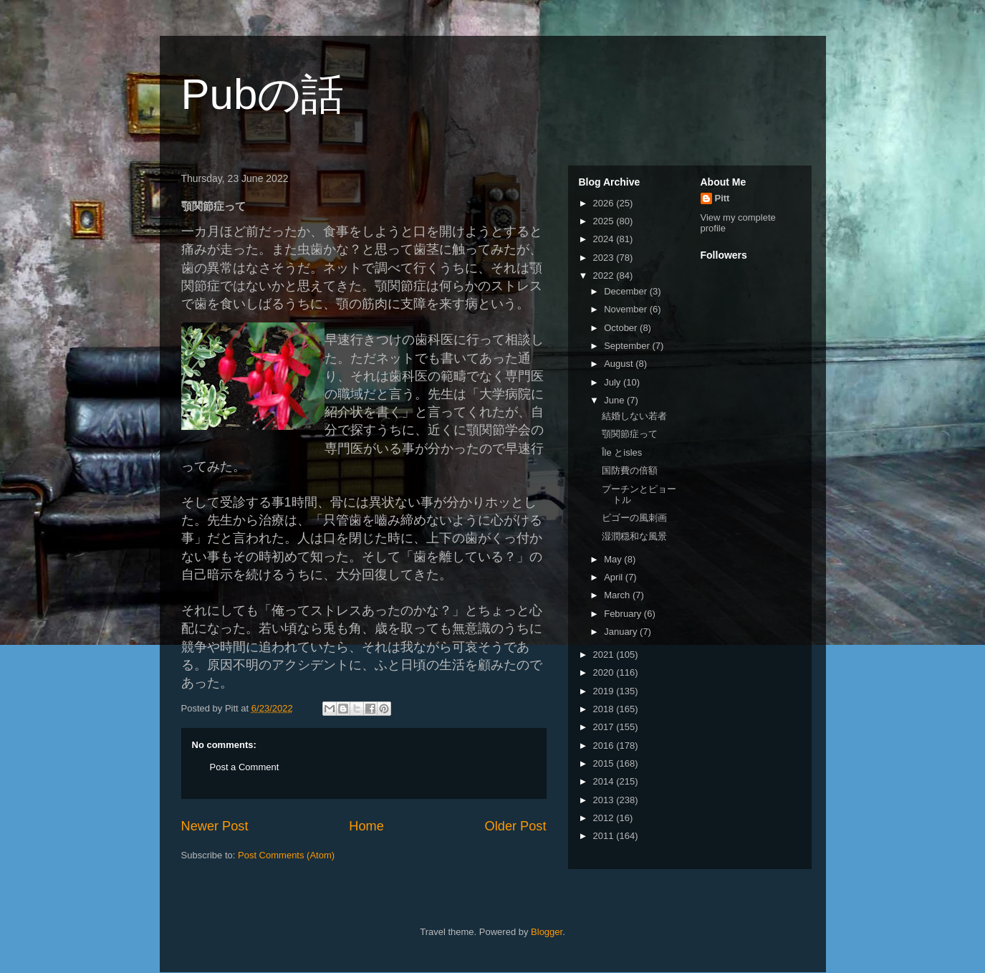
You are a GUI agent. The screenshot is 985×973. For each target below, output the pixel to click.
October (622, 327)
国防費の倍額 (630, 470)
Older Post (516, 826)
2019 (605, 691)
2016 (605, 745)
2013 (605, 800)
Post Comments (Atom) (286, 855)
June (615, 400)
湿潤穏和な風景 (634, 536)
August (619, 363)
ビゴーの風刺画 (634, 517)
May (614, 559)
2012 (605, 818)
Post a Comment (244, 767)
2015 (605, 763)
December (627, 291)
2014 (605, 781)
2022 (605, 275)
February (624, 613)
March (618, 595)
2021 (605, 654)
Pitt (722, 198)
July (613, 382)
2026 (605, 203)
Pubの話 (263, 94)
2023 (605, 257)
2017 (605, 727)
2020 (605, 672)
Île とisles (622, 452)
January (622, 631)
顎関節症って (630, 433)
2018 (605, 709)
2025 (605, 221)
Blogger (546, 931)
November (627, 309)
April (614, 577)
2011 (605, 835)
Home (366, 826)
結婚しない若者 (634, 416)
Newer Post (215, 826)
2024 (605, 239)
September (628, 345)
